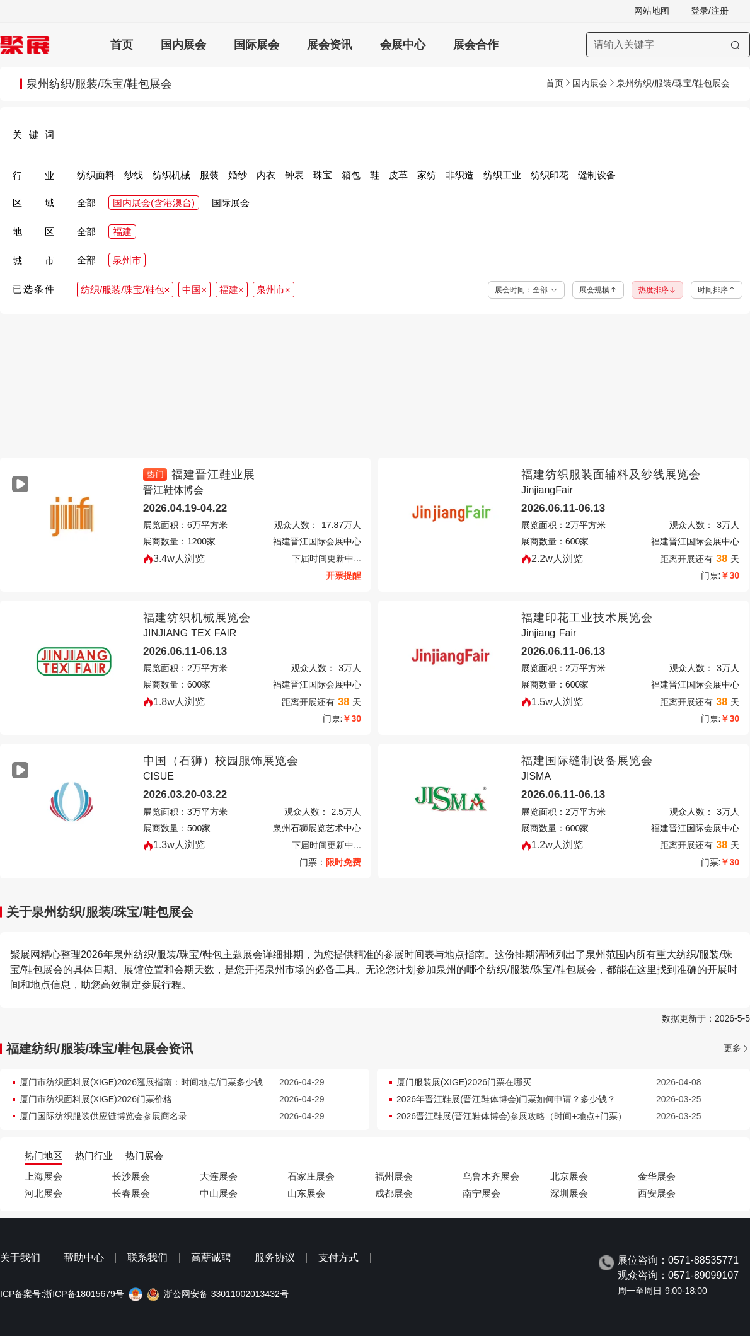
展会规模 (598, 289)
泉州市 (127, 260)
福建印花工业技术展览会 (587, 617)
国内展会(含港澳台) (154, 202)
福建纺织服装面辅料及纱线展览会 (611, 474)
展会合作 (476, 44)
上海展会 (43, 1176)
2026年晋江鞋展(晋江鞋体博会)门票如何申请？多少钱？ (506, 1099)
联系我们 (147, 1257)
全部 (86, 202)
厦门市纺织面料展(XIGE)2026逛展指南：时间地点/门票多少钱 (141, 1082)
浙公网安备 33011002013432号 (226, 1294)
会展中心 (402, 44)
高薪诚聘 (211, 1257)
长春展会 (131, 1193)
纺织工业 (502, 175)
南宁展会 (481, 1193)
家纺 (426, 175)
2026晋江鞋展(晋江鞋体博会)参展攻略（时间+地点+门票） (511, 1116)
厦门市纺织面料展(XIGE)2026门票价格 (96, 1099)
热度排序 (657, 289)
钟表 (294, 175)
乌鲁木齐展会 (491, 1176)
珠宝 (322, 175)
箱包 (351, 175)
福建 (122, 231)
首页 (121, 44)
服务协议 (275, 1257)
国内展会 (183, 44)
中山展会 (219, 1193)
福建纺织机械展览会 (197, 617)
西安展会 (657, 1193)
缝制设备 (597, 175)
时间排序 (717, 289)
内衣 (266, 175)
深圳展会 (569, 1193)
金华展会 (657, 1176)
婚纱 (237, 175)
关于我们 (20, 1257)
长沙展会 (131, 1176)
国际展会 (256, 44)
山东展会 (306, 1193)
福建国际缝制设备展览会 (587, 760)
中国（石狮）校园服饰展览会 (221, 760)
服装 (209, 175)
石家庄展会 (311, 1176)
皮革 (398, 175)
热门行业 (94, 1155)
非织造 (460, 175)
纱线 (133, 175)
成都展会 (394, 1193)
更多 (732, 1048)
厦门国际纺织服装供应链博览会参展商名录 (103, 1116)
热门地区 (43, 1155)
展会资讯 (329, 44)
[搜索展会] (668, 44)
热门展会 (144, 1155)
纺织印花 (549, 175)
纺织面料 (96, 175)
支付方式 (338, 1257)
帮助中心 (84, 1257)
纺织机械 (171, 175)
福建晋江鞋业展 (213, 474)
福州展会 (394, 1176)
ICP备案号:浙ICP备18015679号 (62, 1294)
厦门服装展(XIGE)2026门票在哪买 (463, 1082)
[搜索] (735, 45)
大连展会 (219, 1176)
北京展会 (569, 1176)
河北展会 (43, 1193)
